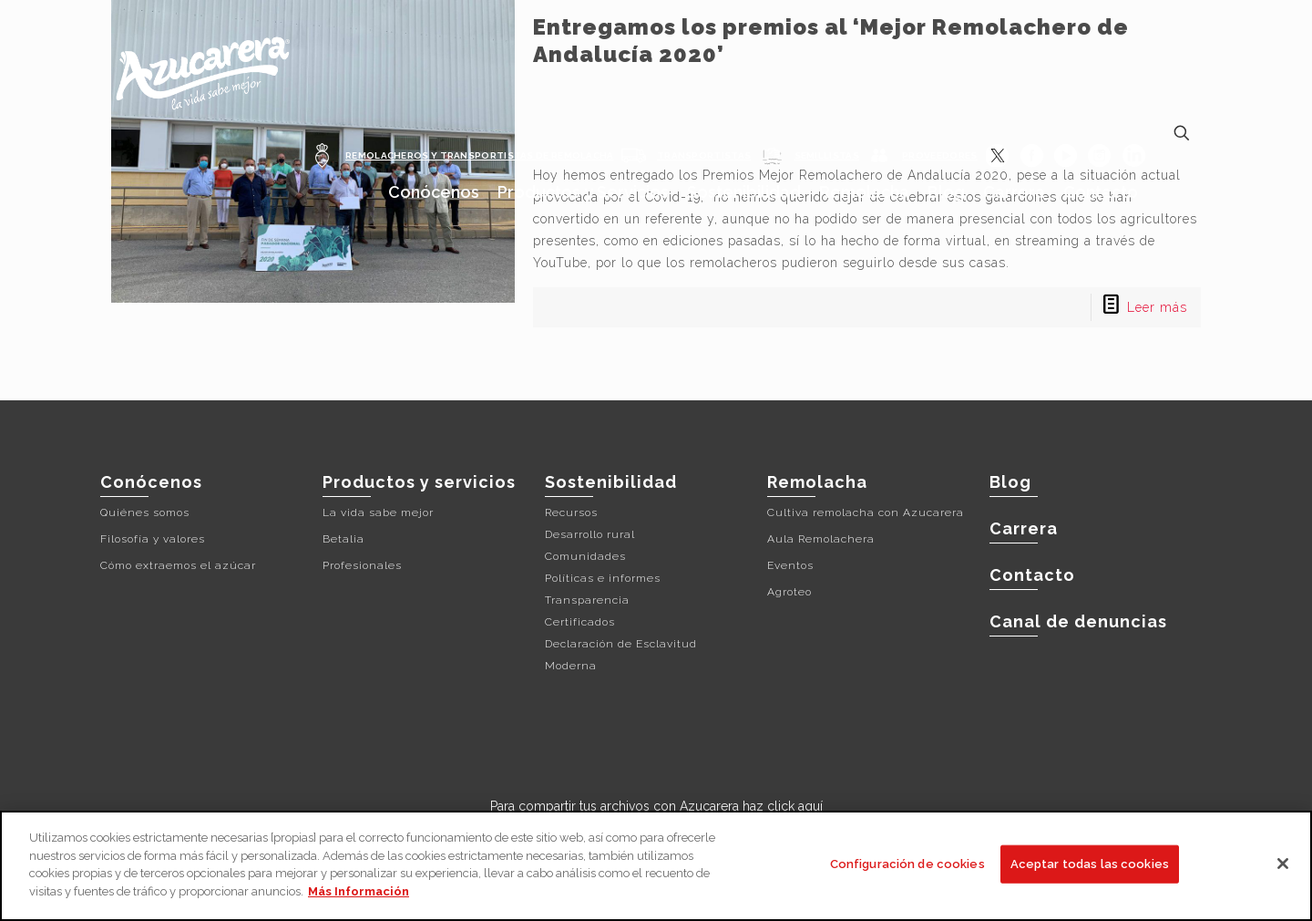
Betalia (343, 539)
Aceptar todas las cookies (1089, 867)
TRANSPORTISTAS (704, 155)
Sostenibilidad (611, 482)
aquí (810, 806)
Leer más (1157, 307)
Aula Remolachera (821, 539)
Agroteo (789, 591)
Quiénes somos (145, 512)
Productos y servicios (419, 482)
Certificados (580, 622)
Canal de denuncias (1078, 621)
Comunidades (585, 556)
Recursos (571, 512)
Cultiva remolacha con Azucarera (865, 512)
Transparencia (587, 600)
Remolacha (817, 482)
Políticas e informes (603, 578)
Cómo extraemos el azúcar (178, 565)
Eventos (790, 565)
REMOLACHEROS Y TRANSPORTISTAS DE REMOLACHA (479, 155)
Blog (1010, 482)
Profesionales (362, 565)
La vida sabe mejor (378, 512)
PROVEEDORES (939, 155)
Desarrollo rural (590, 534)
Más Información (358, 894)
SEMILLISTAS (826, 155)
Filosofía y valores (152, 539)
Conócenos (151, 482)
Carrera (1023, 528)
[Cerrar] (1283, 867)
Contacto (1032, 575)
